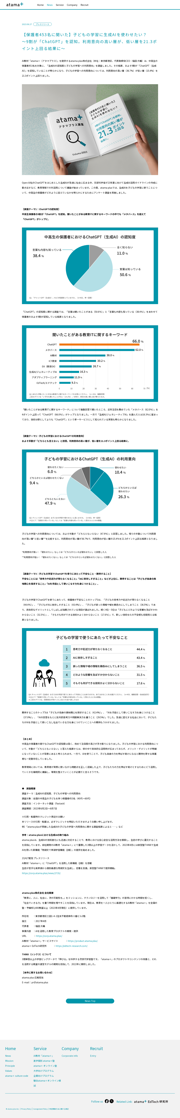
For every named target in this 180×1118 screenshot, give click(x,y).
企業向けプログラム (44, 1075)
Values (8, 1070)
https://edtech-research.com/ (72, 945)
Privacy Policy (26, 1109)
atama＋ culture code (16, 1075)
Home (40, 4)
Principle (10, 1065)
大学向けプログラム (44, 1070)
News (50, 4)
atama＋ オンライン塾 (45, 1065)
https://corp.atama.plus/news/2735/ (41, 873)
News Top (90, 1000)
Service (60, 4)
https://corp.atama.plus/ (49, 935)
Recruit (84, 4)
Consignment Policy (40, 1109)
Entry (93, 1055)
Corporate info (70, 1055)
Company (72, 4)
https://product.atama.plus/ (83, 940)
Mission (9, 1060)
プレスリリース (42, 24)
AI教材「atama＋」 (44, 1055)
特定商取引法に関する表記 (59, 1109)
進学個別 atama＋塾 (44, 1060)
